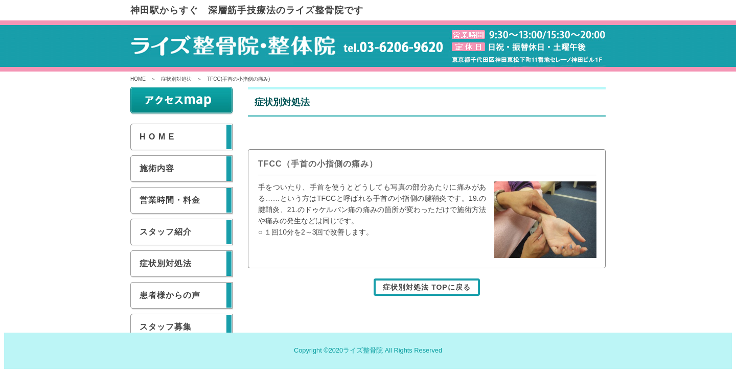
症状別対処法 (176, 79)
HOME (138, 79)
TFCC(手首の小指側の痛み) (238, 79)
